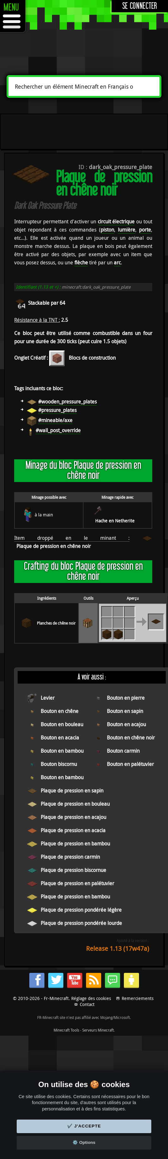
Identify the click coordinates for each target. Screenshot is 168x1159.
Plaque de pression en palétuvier (77, 883)
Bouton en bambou (62, 750)
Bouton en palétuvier (130, 764)
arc (117, 262)
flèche (81, 262)
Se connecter (139, 6)
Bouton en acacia (60, 737)
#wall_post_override (58, 430)
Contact (87, 1004)
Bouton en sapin (125, 711)
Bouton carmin (123, 750)
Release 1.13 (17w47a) (117, 948)
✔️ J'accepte (84, 1126)
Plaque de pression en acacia (73, 830)
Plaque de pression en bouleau (75, 803)
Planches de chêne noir (56, 623)
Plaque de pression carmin (70, 856)
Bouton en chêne (59, 711)
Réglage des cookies (91, 998)
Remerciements (138, 998)
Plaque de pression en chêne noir (53, 546)
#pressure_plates (57, 410)
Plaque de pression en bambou (75, 843)
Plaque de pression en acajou (73, 817)
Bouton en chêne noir (131, 737)
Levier (48, 697)
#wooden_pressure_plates (67, 401)
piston (107, 229)
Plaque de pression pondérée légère (81, 909)
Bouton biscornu (59, 764)
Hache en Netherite (115, 521)
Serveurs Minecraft (98, 1030)
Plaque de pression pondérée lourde (81, 923)
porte (145, 229)
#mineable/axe (55, 420)
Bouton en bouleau (62, 724)
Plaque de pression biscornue (73, 870)
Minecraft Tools (66, 1030)
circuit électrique (116, 221)
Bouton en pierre (126, 697)
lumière (126, 229)
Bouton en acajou (126, 724)
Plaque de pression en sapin (72, 790)
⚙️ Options (83, 1142)
